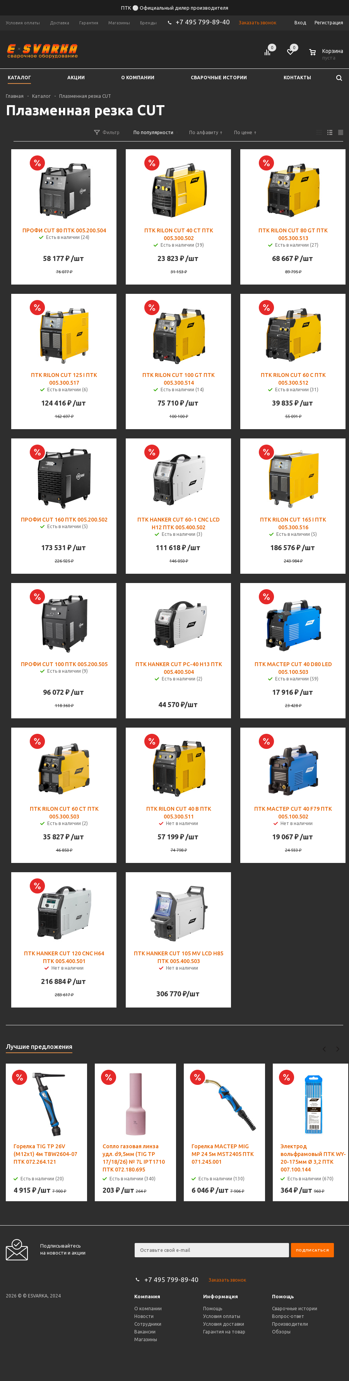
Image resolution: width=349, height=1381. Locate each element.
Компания (147, 1296)
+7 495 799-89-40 (203, 22)
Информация (220, 1296)
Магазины (145, 1339)
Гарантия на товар (224, 1331)
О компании (148, 1308)
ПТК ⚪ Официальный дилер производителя (174, 7)
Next (337, 1049)
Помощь (283, 1296)
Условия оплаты (221, 1316)
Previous (324, 1049)
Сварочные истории (294, 1308)
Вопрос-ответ (288, 1316)
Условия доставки (223, 1323)
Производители (290, 1323)
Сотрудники (147, 1323)
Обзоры (281, 1331)
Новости (144, 1316)
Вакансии (145, 1331)
